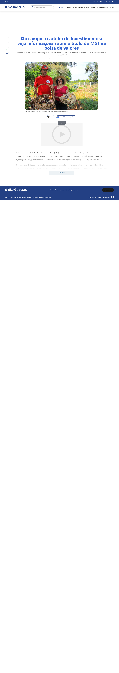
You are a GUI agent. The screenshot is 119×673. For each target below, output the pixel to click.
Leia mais (61, 149)
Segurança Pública (102, 7)
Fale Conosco (92, 173)
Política (75, 7)
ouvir (50, 117)
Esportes (111, 7)
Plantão (52, 166)
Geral (61, 35)
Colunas (93, 7)
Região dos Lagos (83, 7)
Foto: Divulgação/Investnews (59, 111)
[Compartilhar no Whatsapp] (7, 49)
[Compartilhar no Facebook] (7, 39)
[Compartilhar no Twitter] (7, 44)
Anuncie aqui (108, 166)
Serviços (68, 7)
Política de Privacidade (104, 173)
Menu (62, 7)
